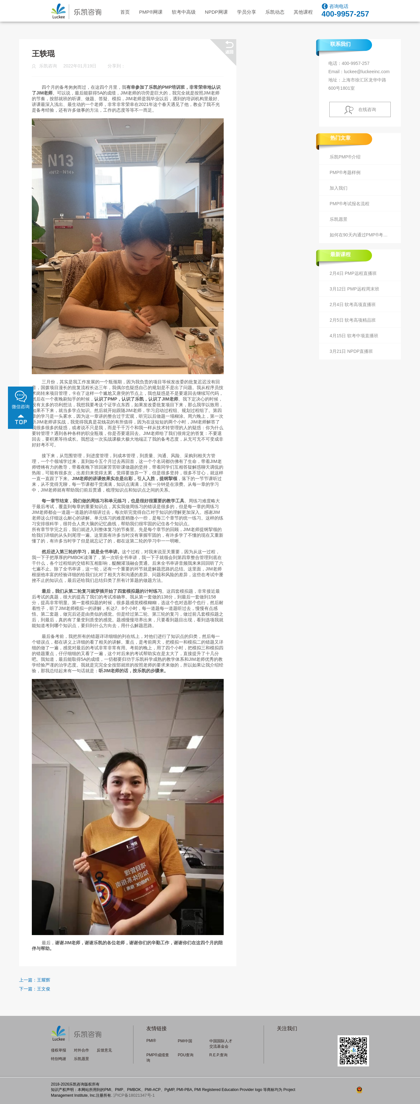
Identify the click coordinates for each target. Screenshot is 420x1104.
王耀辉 (43, 979)
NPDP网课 (216, 12)
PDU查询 (185, 1055)
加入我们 (338, 188)
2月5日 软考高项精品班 (353, 320)
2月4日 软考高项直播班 (353, 304)
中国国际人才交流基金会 (220, 1044)
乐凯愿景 (338, 219)
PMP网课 (151, 12)
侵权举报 (58, 1050)
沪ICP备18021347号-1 (134, 1095)
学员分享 (246, 12)
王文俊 (43, 988)
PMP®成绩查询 (157, 1058)
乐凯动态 (274, 12)
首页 (125, 12)
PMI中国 (185, 1041)
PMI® (151, 1040)
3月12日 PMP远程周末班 (354, 288)
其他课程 (303, 12)
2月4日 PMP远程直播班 (353, 273)
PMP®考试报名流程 (349, 203)
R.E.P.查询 (218, 1055)
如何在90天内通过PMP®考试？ (361, 234)
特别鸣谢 (58, 1059)
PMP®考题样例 (345, 172)
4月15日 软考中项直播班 (354, 335)
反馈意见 (104, 1050)
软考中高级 (184, 12)
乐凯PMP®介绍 (345, 156)
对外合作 (81, 1050)
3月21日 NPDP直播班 (351, 351)
